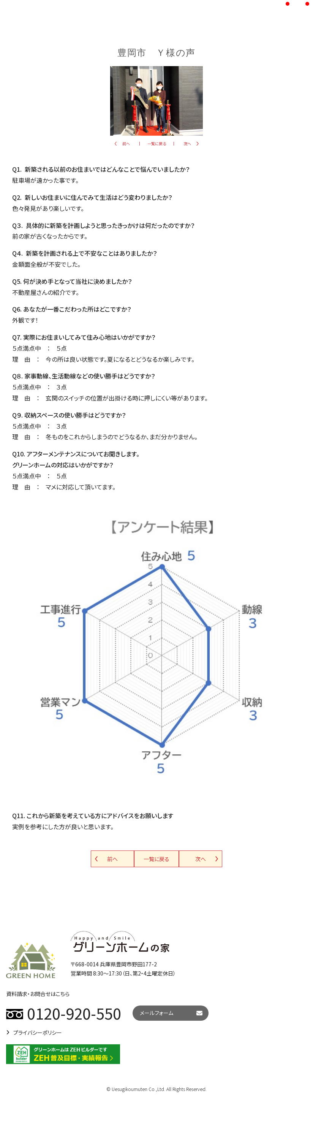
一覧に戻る (156, 143)
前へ (126, 143)
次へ (187, 143)
